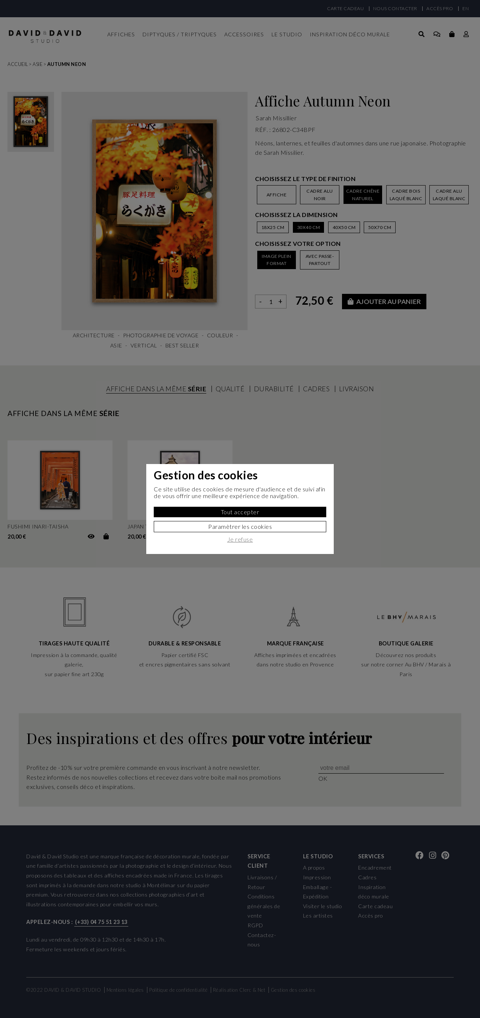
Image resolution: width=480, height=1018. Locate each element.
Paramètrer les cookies (240, 526)
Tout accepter (240, 511)
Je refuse (240, 539)
